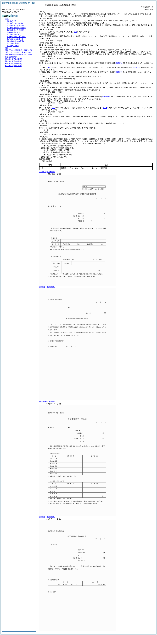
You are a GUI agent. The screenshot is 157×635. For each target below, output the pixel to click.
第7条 (105, 108)
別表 (75, 32)
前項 (50, 67)
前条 (53, 108)
